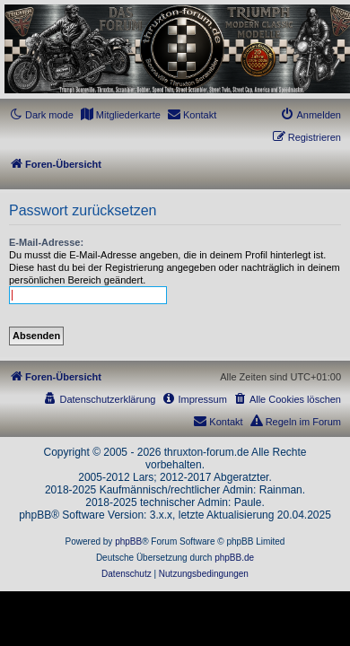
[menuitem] (120, 115)
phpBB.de (234, 558)
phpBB (128, 541)
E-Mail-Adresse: (46, 242)
